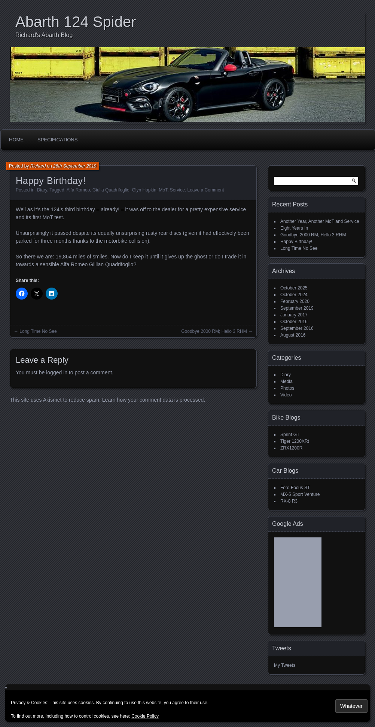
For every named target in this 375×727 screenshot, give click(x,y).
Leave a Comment (206, 190)
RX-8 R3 (289, 501)
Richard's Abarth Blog (44, 35)
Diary (42, 190)
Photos (287, 388)
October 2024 (294, 294)
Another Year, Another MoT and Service (319, 221)
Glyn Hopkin (144, 190)
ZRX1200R (291, 448)
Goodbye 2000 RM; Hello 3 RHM (214, 331)
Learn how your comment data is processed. (153, 400)
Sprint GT (289, 434)
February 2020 (295, 301)
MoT (163, 190)
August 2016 (292, 335)
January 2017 (294, 315)
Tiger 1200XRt (294, 441)
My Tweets (284, 665)
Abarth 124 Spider (75, 21)
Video (286, 395)
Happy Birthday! (296, 241)
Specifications (57, 139)
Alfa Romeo (78, 190)
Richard (38, 166)
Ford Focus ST (295, 487)
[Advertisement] (297, 585)
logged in (56, 372)
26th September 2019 (74, 166)
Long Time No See (38, 331)
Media (286, 381)
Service (177, 190)
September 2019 (297, 308)
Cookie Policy (145, 716)
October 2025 (294, 288)
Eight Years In (294, 228)
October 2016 (294, 321)
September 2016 (297, 328)
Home (16, 139)
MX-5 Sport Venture (300, 494)
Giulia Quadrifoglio (110, 190)
